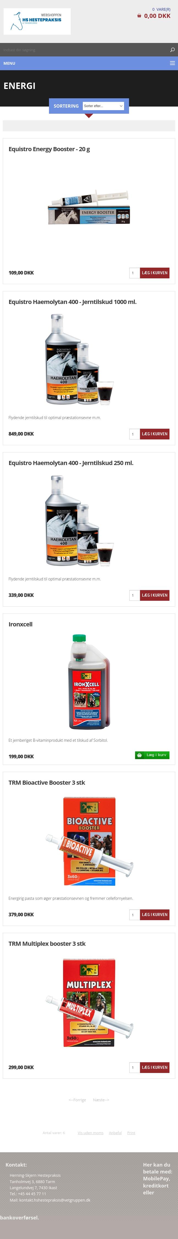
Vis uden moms (90, 1132)
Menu (9, 63)
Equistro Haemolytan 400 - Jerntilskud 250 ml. (71, 462)
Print (131, 1132)
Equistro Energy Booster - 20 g (49, 149)
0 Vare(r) (161, 9)
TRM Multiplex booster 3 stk (47, 943)
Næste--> (101, 1099)
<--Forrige (77, 1099)
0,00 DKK (157, 15)
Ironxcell (20, 624)
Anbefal (115, 1132)
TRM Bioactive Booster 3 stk (47, 782)
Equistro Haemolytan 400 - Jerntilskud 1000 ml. (72, 301)
